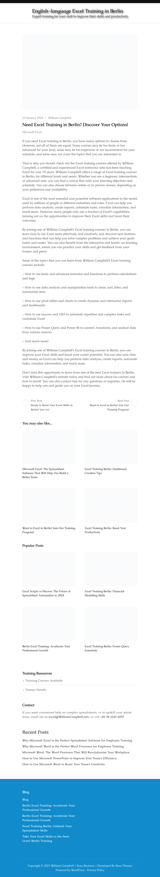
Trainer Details (35, 690)
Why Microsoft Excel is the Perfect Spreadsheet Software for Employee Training (77, 740)
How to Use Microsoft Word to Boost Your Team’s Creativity (63, 764)
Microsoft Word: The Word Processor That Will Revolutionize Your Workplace (76, 752)
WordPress (78, 870)
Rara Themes (123, 865)
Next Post (109, 405)
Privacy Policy (95, 870)
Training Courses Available (44, 680)
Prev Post (50, 405)
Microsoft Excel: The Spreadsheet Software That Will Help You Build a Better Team (45, 473)
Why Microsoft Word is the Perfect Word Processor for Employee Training (73, 746)
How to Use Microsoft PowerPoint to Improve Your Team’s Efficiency (69, 758)
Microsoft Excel (32, 132)
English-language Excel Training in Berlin (77, 11)
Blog (25, 799)
